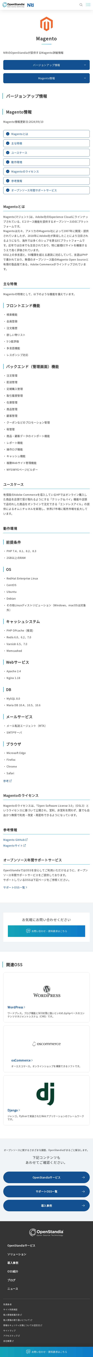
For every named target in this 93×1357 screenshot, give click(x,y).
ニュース (12, 1288)
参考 (6, 781)
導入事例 (46, 1206)
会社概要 (7, 1341)
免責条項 (7, 1304)
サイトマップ (9, 1330)
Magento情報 (46, 78)
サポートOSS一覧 (14, 887)
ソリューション (16, 1254)
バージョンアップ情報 (46, 65)
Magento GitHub (14, 840)
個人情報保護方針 (11, 1314)
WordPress (15, 1007)
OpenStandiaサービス (47, 1177)
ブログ (11, 1280)
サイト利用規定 (10, 1309)
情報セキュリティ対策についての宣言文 (21, 1325)
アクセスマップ (10, 1335)
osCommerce (20, 1060)
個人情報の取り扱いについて (16, 1320)
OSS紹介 (12, 1271)
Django (13, 1110)
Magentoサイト (13, 845)
